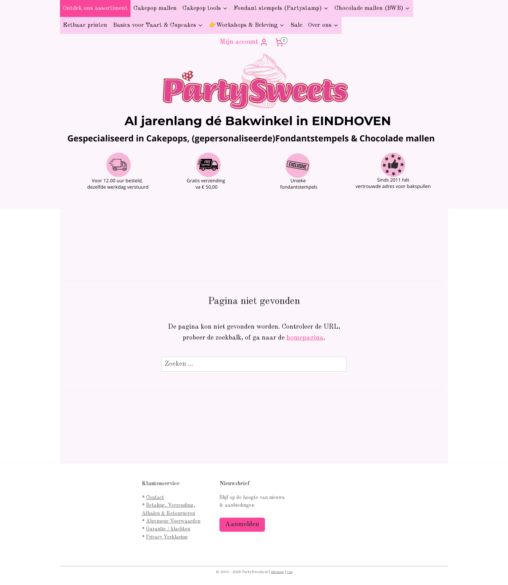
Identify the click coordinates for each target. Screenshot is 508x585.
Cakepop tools (205, 8)
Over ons (323, 25)
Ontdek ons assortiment (95, 8)
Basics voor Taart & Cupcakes (158, 25)
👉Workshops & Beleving (247, 25)
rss (289, 572)
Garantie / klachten (168, 528)
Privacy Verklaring (167, 537)
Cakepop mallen (155, 8)
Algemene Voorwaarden (173, 521)
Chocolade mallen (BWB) (372, 8)
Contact (155, 497)
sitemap (277, 572)
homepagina (304, 338)
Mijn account (244, 42)
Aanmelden (242, 524)
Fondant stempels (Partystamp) (281, 8)
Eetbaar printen (85, 25)
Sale (296, 25)
